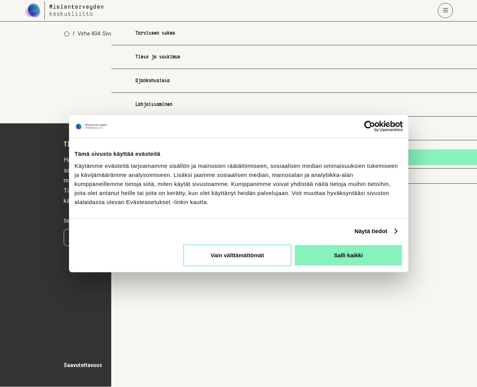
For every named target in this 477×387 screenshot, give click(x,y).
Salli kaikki (348, 255)
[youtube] (406, 291)
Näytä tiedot (370, 231)
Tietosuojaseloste (134, 365)
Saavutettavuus (83, 365)
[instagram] (358, 291)
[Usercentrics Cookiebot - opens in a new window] (370, 126)
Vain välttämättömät (237, 255)
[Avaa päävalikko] (445, 10)
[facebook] (374, 291)
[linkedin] (390, 291)
